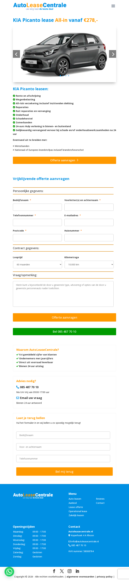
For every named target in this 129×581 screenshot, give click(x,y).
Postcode (19, 230)
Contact (100, 502)
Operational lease (78, 511)
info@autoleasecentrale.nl (83, 541)
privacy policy (105, 576)
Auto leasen (75, 498)
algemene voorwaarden (80, 576)
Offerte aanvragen (62, 160)
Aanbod (73, 502)
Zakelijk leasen (76, 515)
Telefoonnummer (24, 215)
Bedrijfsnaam (22, 200)
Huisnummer (73, 230)
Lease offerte (76, 507)
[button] (9, 572)
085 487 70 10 (77, 545)
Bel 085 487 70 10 (64, 331)
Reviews (100, 498)
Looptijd (17, 257)
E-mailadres (72, 215)
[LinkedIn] (77, 571)
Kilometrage (71, 257)
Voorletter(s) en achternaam (82, 200)
